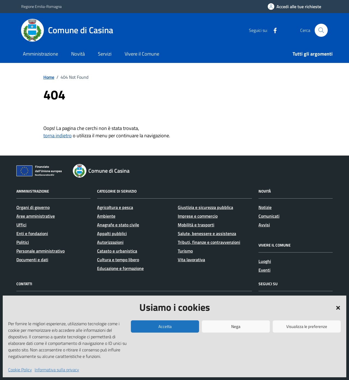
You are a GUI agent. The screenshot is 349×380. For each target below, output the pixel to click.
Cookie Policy (20, 369)
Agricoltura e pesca (115, 207)
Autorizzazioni (110, 242)
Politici (22, 242)
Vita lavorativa (191, 259)
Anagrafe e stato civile (118, 224)
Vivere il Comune (142, 53)
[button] (338, 307)
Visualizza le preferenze (306, 326)
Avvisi (264, 224)
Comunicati (268, 216)
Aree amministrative (35, 216)
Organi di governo (33, 207)
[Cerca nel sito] (321, 30)
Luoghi (264, 261)
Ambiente (106, 216)
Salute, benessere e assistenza (207, 233)
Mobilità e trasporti (196, 224)
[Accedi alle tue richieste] (294, 6)
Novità (78, 53)
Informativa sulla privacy (57, 369)
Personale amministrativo (40, 251)
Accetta (165, 326)
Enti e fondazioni (32, 233)
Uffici (21, 224)
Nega (235, 326)
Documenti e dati (32, 259)
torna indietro (57, 135)
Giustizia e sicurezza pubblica (205, 207)
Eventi (264, 270)
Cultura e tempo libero (118, 259)
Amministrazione (40, 53)
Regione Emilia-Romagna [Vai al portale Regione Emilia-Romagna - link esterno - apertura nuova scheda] (41, 6)
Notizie (265, 207)
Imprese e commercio (198, 216)
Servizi (105, 53)
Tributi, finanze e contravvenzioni (209, 242)
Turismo (185, 251)
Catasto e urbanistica (117, 251)
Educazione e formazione (120, 268)
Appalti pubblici (112, 233)
